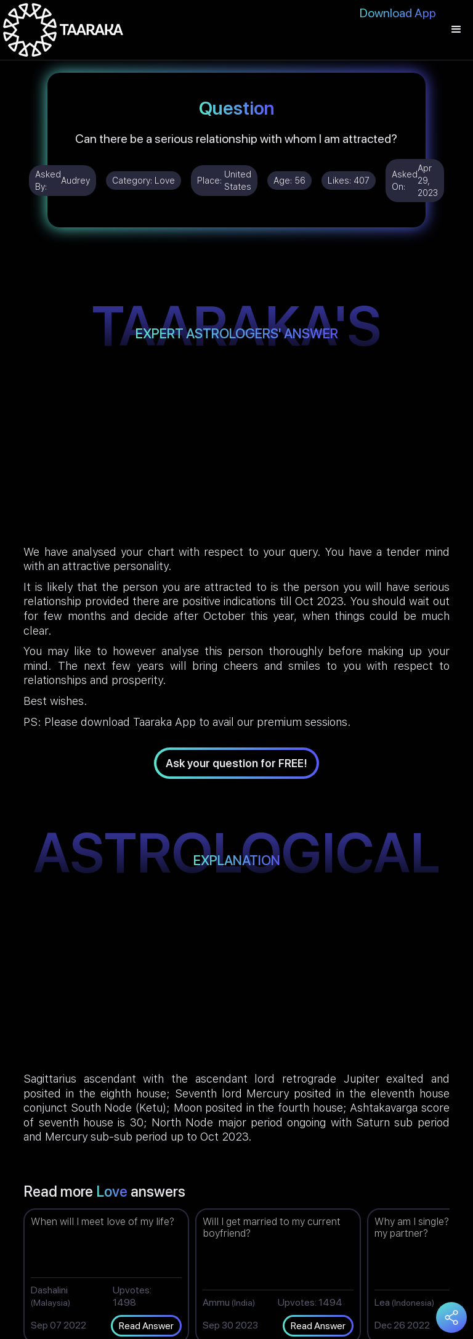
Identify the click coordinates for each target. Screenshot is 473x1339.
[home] (63, 30)
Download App (398, 13)
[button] (456, 30)
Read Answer (146, 1326)
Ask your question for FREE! (236, 763)
